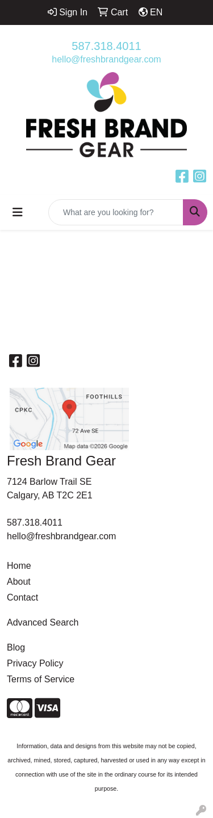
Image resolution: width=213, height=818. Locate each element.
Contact (22, 597)
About (19, 581)
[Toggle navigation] (18, 212)
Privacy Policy (35, 663)
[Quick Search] (115, 212)
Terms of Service (40, 679)
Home (19, 565)
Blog (16, 647)
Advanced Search (42, 622)
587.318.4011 (106, 46)
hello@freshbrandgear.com (106, 59)
